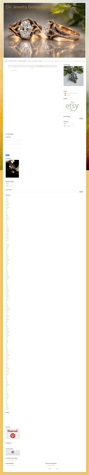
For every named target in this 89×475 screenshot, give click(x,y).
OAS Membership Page (51, 465)
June (6, 211)
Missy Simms (68, 95)
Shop (29, 61)
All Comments (9, 185)
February (7, 199)
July (6, 209)
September (7, 207)
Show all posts (39, 66)
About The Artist (12, 61)
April (6, 196)
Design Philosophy (22, 61)
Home (6, 61)
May (6, 212)
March (7, 198)
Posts (65, 123)
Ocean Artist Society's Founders (12, 460)
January (7, 201)
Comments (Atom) (13, 70)
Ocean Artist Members (10, 465)
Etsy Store (35, 61)
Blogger (57, 468)
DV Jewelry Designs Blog (29, 6)
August (7, 208)
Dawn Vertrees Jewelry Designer (71, 93)
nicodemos (49, 468)
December (7, 202)
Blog (40, 61)
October (7, 205)
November (7, 204)
